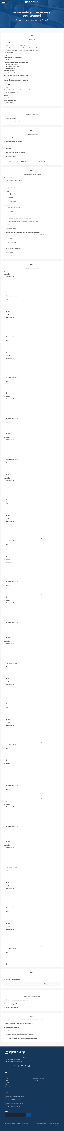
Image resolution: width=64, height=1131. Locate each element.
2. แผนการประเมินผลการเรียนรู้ (12, 980)
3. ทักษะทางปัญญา (9, 205)
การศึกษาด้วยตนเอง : (11, 156)
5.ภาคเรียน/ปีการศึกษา (10, 70)
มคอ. (6, 1085)
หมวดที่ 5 (32, 264)
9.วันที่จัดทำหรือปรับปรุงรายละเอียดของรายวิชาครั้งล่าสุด (18, 90)
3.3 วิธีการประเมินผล (11, 215)
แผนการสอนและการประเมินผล (32, 268)
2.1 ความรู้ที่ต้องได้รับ (11, 194)
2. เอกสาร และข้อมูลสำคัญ (11, 1004)
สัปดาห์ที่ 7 (7, 519)
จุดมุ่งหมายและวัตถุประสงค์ (32, 115)
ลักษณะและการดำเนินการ (32, 134)
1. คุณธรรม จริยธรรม (9, 178)
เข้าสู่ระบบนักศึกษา (10, 1123)
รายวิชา (6, 1078)
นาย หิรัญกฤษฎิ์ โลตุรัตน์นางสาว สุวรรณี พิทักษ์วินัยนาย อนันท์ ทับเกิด (12, 66)
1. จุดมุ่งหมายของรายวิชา (10, 118)
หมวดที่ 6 (32, 993)
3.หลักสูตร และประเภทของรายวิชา (13, 57)
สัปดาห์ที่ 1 (7, 274)
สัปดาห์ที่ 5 (7, 437)
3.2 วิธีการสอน (9, 211)
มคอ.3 (7, 98)
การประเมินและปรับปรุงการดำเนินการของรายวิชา (32, 1020)
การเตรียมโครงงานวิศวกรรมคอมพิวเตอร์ (30, 48)
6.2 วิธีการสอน (9, 252)
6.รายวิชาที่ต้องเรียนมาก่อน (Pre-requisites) (16, 75)
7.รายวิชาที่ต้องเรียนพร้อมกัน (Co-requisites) (16, 80)
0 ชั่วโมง (12, 296)
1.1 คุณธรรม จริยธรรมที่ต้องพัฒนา (14, 180)
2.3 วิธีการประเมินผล (11, 201)
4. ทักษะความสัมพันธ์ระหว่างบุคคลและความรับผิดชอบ (18, 219)
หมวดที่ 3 (32, 130)
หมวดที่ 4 (32, 170)
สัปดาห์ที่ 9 (7, 600)
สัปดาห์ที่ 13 (7, 763)
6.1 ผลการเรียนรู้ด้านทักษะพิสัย (13, 248)
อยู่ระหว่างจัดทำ (9, 102)
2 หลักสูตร (9, 60)
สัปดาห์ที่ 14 (7, 804)
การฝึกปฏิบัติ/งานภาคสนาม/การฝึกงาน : (16, 152)
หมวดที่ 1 (32, 36)
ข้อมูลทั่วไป (32, 39)
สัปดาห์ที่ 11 (7, 682)
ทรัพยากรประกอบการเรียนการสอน (32, 996)
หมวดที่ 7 (32, 1016)
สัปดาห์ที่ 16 (7, 886)
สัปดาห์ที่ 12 (7, 723)
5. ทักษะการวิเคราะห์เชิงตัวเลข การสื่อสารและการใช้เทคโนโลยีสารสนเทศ (22, 232)
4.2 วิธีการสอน (9, 225)
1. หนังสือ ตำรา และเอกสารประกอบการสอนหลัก (16, 1000)
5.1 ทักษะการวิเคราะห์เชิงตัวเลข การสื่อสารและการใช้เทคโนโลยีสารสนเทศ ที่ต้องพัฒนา (26, 235)
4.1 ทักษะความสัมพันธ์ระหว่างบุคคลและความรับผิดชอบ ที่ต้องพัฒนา (22, 221)
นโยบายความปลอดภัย (38, 1078)
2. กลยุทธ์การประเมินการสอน (11, 1027)
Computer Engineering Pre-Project (29, 50)
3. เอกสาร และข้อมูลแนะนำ (11, 1007)
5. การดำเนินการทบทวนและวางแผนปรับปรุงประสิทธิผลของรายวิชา (21, 1038)
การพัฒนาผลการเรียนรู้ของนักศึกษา (32, 174)
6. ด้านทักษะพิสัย (8, 246)
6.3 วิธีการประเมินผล (11, 256)
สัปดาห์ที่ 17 (7, 927)
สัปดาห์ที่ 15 (7, 845)
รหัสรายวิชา (8, 45)
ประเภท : (6, 95)
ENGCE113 (22, 45)
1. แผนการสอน (8, 272)
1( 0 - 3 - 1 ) (9, 55)
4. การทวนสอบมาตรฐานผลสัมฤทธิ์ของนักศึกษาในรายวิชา (18, 1035)
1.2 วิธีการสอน (9, 184)
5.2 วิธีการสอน (9, 238)
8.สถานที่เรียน (7, 85)
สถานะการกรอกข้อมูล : (10, 100)
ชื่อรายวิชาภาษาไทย (10, 48)
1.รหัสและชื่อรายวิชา (9, 43)
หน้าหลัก (7, 1076)
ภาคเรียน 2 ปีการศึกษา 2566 (13, 73)
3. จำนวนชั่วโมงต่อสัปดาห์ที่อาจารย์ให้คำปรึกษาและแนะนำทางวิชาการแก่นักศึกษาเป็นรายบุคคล (27, 162)
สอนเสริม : (8, 148)
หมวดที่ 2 (32, 111)
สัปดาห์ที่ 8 (7, 560)
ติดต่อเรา (35, 1080)
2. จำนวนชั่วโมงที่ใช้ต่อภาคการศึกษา (13, 142)
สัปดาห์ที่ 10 (7, 641)
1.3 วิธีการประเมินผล (10, 188)
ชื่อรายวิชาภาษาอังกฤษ (11, 50)
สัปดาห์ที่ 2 (7, 315)
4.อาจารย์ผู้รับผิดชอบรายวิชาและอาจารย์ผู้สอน (16, 62)
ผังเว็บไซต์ (7, 1087)
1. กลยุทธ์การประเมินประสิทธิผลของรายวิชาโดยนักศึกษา (18, 1023)
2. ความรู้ (6, 191)
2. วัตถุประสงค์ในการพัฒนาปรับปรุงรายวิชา (15, 122)
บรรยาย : (8, 144)
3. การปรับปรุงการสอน (10, 1031)
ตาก (7, 87)
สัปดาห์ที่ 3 (7, 356)
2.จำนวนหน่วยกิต (8, 52)
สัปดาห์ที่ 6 (7, 478)
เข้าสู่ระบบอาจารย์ (22, 1123)
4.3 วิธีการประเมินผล (11, 229)
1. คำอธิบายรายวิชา (9, 138)
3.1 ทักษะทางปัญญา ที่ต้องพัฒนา (14, 207)
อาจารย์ (6, 1080)
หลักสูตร (7, 1082)
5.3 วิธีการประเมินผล (11, 242)
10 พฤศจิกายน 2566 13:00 (12, 92)
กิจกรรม (8, 300)
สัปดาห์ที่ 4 (7, 396)
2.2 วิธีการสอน (9, 198)
